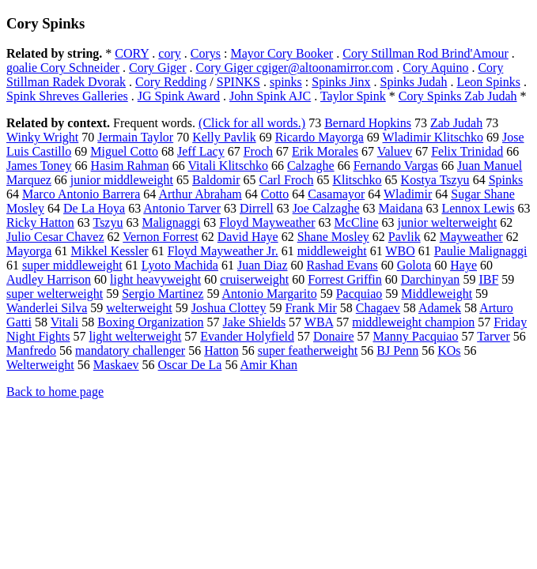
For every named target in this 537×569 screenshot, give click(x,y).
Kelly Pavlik (223, 137)
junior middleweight (121, 180)
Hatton (221, 350)
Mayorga (28, 251)
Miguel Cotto (124, 151)
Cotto (275, 194)
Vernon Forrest (161, 236)
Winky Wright (42, 137)
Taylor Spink (353, 96)
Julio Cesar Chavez (55, 236)
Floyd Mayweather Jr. (223, 251)
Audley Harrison (48, 279)
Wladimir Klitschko (432, 137)
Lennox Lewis (477, 208)
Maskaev (116, 364)
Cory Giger (157, 67)
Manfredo (31, 350)
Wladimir (408, 194)
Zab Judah (456, 123)
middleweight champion (413, 322)
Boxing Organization (150, 322)
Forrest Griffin (344, 279)
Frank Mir (310, 308)
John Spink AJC (270, 96)
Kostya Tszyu (435, 180)
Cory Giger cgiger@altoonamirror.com (295, 67)
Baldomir (216, 180)
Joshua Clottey (229, 308)
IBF (488, 279)
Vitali (64, 322)
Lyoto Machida (180, 265)
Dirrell (257, 208)
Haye (463, 265)
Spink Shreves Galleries (67, 96)
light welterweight (135, 336)
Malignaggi (171, 222)
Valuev (394, 151)
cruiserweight (254, 279)
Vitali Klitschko (227, 165)
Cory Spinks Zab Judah (458, 96)
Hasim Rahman (130, 165)
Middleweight (436, 293)
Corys (206, 53)
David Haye (247, 236)
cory (169, 53)
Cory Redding (170, 82)
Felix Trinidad (467, 151)
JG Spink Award (179, 96)
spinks (286, 82)
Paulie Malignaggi (481, 251)
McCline (357, 222)
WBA (318, 322)
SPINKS (238, 82)
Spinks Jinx (341, 82)
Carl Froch (286, 180)
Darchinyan (430, 279)
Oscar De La (190, 364)
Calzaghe (311, 165)
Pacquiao (359, 293)
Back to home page (55, 391)
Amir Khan (268, 364)
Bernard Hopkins (367, 123)
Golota (414, 265)
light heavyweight (155, 279)
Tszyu (108, 222)
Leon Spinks (488, 82)
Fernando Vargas (396, 165)
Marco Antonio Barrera (81, 194)
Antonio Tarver (182, 208)
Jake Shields (254, 322)
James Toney (39, 165)
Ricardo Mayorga (319, 137)
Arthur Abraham (199, 194)
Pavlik (404, 236)
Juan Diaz (262, 265)
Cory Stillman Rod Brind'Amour (425, 53)
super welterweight (54, 293)
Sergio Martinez (162, 293)
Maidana (401, 208)
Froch (258, 151)
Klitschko (356, 180)
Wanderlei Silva (46, 308)
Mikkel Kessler (109, 251)
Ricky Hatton (40, 222)
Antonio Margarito (269, 293)
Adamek (439, 308)
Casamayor (336, 194)
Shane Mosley (333, 236)
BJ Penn (397, 350)
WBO (399, 251)
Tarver (493, 336)
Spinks (506, 180)
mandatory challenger (130, 350)
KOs (448, 350)
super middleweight (72, 265)
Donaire (333, 336)
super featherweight (308, 350)
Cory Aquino (435, 67)
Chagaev (378, 308)
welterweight (139, 308)
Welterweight (40, 364)
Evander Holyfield (247, 336)
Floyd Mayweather (267, 222)
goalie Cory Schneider (62, 67)
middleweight (332, 251)
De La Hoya (94, 208)
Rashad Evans (341, 265)
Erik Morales (325, 151)
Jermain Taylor (135, 137)
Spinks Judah (414, 82)
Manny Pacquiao (415, 336)
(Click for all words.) (252, 123)
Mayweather (471, 236)
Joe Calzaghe (326, 208)
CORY (132, 53)
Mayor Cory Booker (281, 53)
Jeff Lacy (201, 151)
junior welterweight (447, 222)
